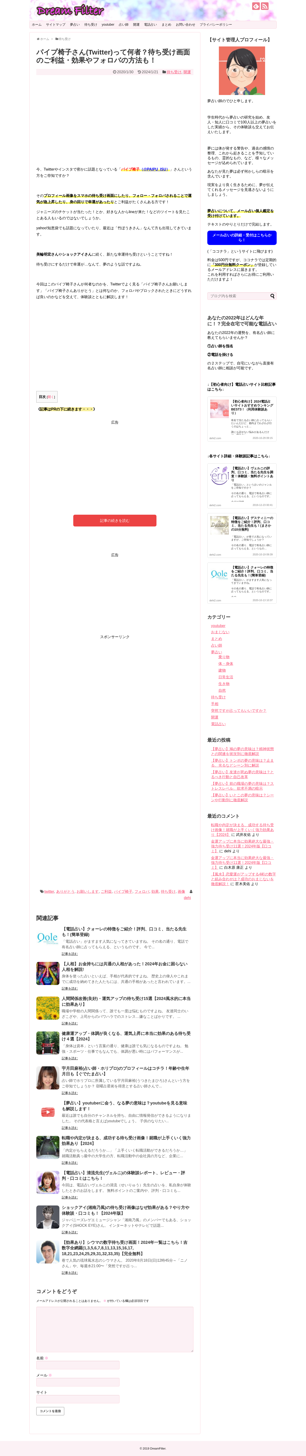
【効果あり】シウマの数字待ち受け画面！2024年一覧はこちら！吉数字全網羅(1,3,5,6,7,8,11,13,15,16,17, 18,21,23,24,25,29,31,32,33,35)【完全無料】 (124, 1248)
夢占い (75, 24)
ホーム (37, 24)
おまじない (220, 632)
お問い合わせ (185, 24)
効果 (155, 891)
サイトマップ (55, 24)
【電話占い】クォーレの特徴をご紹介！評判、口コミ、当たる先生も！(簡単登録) (252, 571)
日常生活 (225, 677)
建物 (222, 670)
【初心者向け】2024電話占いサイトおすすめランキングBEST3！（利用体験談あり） (252, 407)
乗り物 (224, 657)
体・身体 (225, 664)
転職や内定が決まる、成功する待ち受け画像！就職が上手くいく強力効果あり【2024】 (242, 830)
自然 (222, 690)
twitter (49, 891)
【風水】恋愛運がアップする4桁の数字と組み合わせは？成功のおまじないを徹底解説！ (243, 879)
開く (51, 397)
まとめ (166, 24)
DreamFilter (157, 1448)
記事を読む (70, 954)
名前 (42, 1358)
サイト (41, 1392)
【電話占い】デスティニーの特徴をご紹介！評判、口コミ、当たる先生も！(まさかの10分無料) (252, 523)
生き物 (224, 684)
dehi (187, 898)
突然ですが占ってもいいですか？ (238, 711)
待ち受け (90, 24)
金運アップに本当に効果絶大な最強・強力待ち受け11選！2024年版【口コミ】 (242, 846)
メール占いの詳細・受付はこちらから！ (242, 237)
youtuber (108, 24)
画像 (181, 891)
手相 (214, 704)
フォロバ (142, 891)
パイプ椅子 (123, 891)
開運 (136, 24)
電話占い (150, 24)
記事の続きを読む (115, 521)
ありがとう (65, 891)
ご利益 (106, 891)
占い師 (124, 24)
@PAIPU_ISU (154, 169)
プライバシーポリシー (216, 24)
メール (44, 1375)
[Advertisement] (114, 124)
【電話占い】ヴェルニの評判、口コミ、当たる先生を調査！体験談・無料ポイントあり (252, 474)
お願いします (87, 891)
